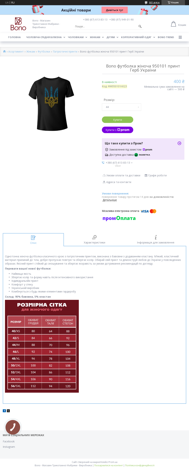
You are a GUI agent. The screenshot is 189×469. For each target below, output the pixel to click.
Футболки (44, 51)
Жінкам (95, 37)
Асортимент (16, 51)
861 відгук (154, 2)
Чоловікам (76, 37)
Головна (14, 37)
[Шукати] (140, 26)
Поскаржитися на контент (108, 465)
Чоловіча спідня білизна (44, 37)
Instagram (9, 446)
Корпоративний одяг (136, 37)
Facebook (9, 441)
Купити (117, 119)
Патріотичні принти (65, 51)
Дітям (110, 37)
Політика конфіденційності (139, 465)
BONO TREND (166, 37)
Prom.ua (113, 462)
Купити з (117, 130)
